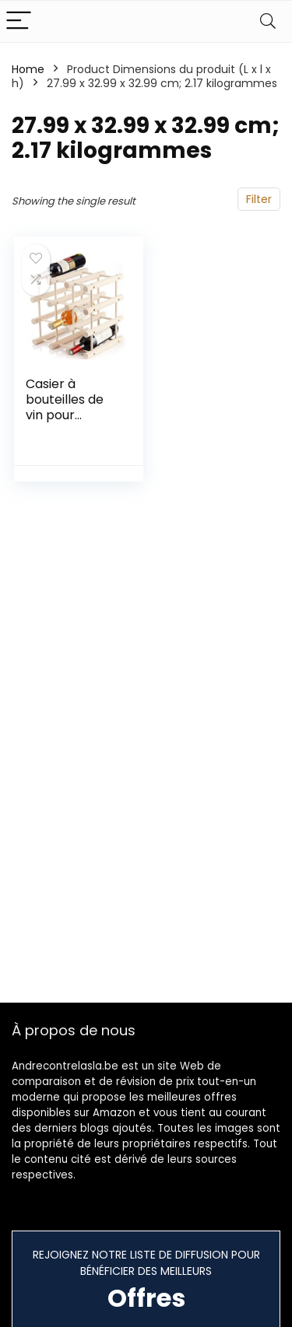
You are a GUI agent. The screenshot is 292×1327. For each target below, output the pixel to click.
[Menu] (18, 21)
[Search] (268, 21)
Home (28, 69)
